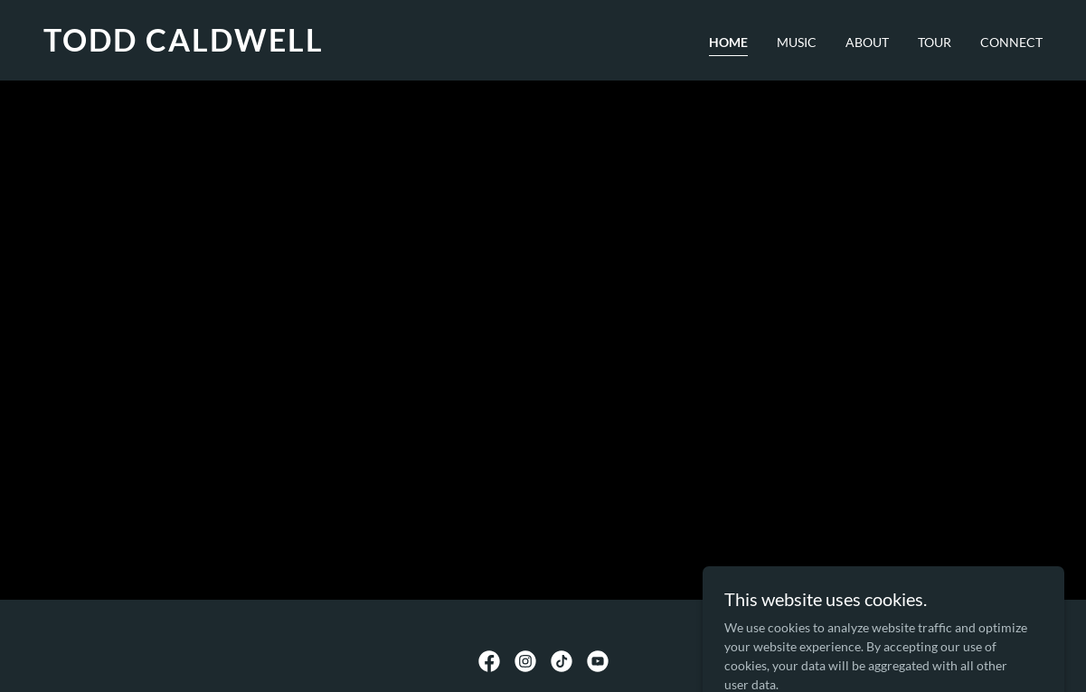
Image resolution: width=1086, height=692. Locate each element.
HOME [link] (728, 42)
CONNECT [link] (1011, 42)
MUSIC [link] (797, 42)
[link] (286, 46)
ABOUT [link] (867, 42)
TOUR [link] (934, 42)
